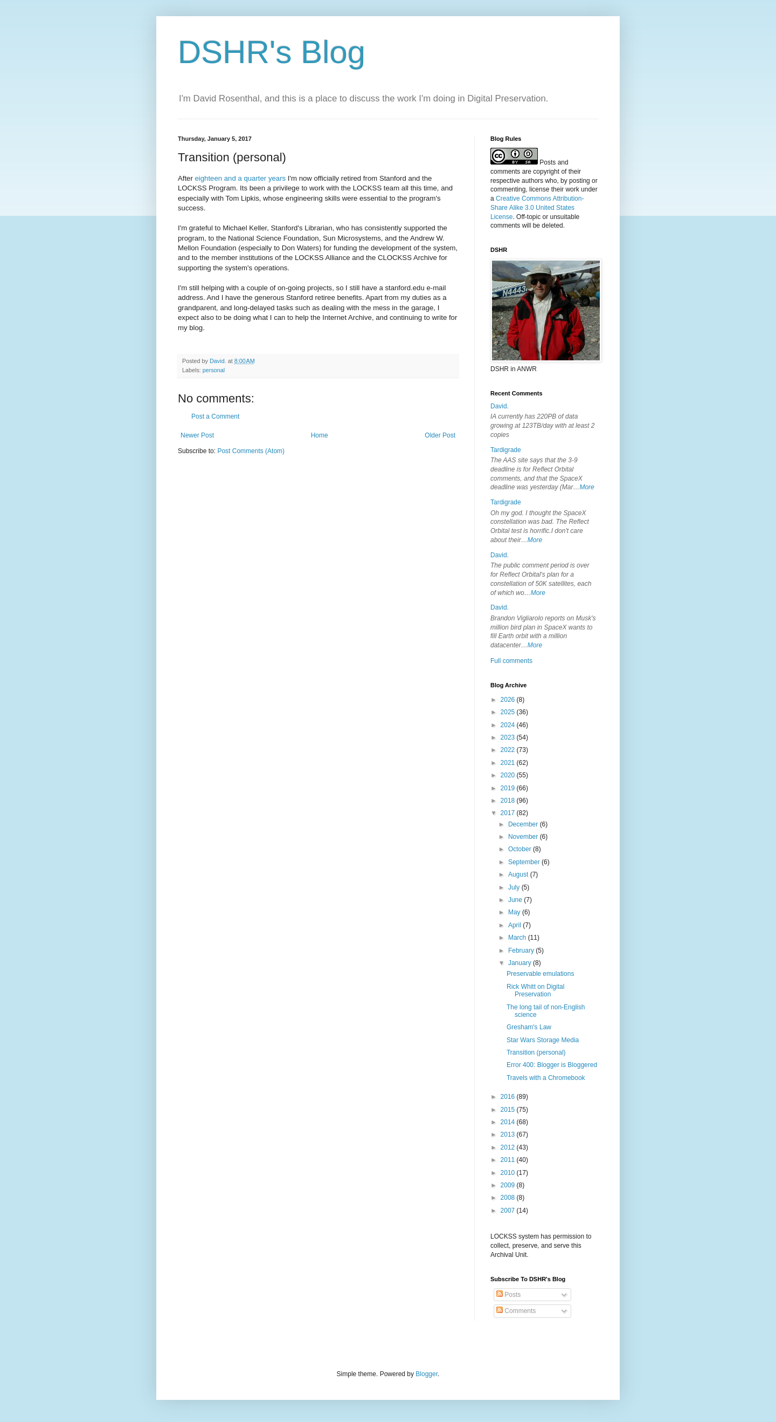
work (572, 189)
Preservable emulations (540, 973)
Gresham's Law (529, 1027)
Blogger (426, 1374)
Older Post (440, 435)
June (516, 900)
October (520, 849)
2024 (509, 725)
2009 (509, 1185)
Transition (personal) (536, 1052)
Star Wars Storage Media (543, 1040)
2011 (509, 1160)
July (515, 887)
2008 (509, 1197)
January (520, 963)
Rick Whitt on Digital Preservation (535, 990)
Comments (516, 1311)
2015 (509, 1109)
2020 (509, 775)
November (524, 836)
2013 (509, 1134)
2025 (509, 712)
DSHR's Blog (271, 52)
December (524, 824)
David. (499, 406)
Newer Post (197, 435)
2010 (509, 1173)
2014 (509, 1122)
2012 (509, 1147)
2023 (509, 737)
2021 (509, 763)
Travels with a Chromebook (546, 1078)
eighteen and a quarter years (240, 178)
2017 (509, 813)
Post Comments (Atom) (251, 451)
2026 (509, 699)
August (519, 874)
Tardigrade (505, 450)
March (518, 937)
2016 (509, 1096)
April (515, 925)
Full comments (511, 661)
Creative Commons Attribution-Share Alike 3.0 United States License (537, 208)
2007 (509, 1210)
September (525, 862)
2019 (509, 788)
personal (214, 370)
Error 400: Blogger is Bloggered (552, 1065)
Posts (508, 1294)
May (515, 912)
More (586, 487)
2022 (509, 750)
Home (319, 435)
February (522, 950)
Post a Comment (215, 416)
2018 (509, 800)
